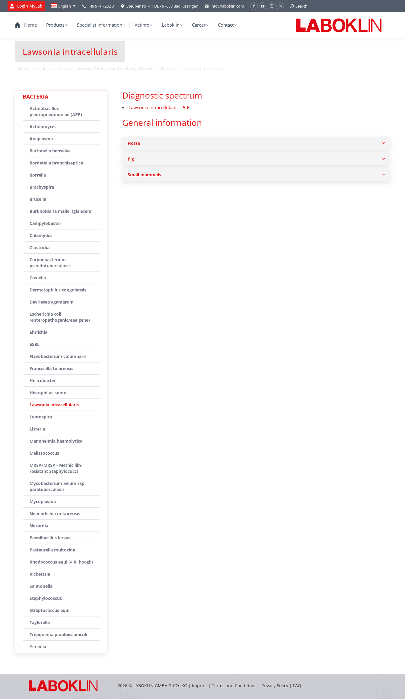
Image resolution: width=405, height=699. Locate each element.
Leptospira (41, 417)
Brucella (38, 199)
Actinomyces (43, 126)
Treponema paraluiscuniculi (58, 634)
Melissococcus (44, 453)
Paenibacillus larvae (50, 538)
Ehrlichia (38, 332)
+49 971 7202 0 (101, 6)
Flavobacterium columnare (58, 356)
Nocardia (39, 525)
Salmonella (41, 586)
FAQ (297, 685)
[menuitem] (63, 6)
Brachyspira (42, 187)
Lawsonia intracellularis (54, 405)
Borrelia (38, 175)
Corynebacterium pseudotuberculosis (50, 262)
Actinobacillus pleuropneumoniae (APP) (56, 111)
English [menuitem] (64, 6)
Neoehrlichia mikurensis (55, 513)
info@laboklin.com (224, 6)
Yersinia (38, 646)
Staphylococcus (46, 598)
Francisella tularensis (51, 368)
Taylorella (40, 622)
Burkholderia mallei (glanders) (61, 211)
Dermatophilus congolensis (58, 290)
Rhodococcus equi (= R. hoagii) (61, 562)
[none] (63, 6)
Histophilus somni (49, 392)
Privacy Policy (274, 685)
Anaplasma (41, 138)
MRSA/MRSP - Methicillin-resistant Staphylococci (56, 468)
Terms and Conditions (235, 685)
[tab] (256, 143)
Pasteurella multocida (52, 550)
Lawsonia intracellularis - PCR (159, 107)
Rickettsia (40, 574)
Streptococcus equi (49, 610)
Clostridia (39, 247)
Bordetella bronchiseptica (56, 163)
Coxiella (38, 278)
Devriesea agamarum (52, 302)
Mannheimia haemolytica (56, 441)
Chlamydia (41, 235)
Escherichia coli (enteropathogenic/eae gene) (60, 317)
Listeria (37, 429)
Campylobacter (45, 223)
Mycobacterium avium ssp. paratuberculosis (58, 486)
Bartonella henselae (50, 151)
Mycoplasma (43, 501)
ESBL (35, 344)
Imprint (199, 685)
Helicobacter (43, 380)
